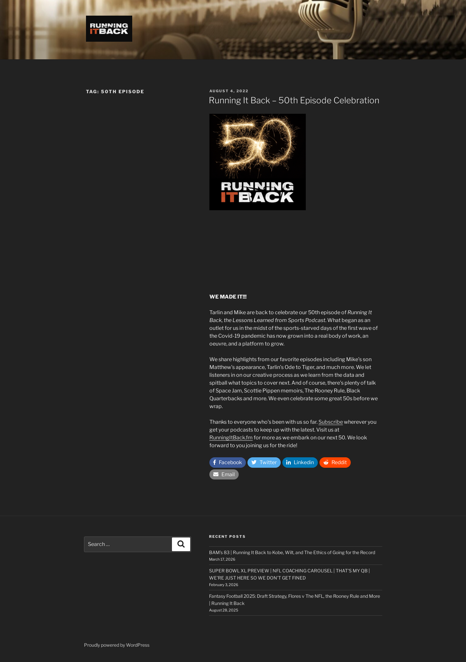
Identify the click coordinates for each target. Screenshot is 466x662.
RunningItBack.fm (231, 437)
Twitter (265, 463)
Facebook (228, 463)
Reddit (337, 463)
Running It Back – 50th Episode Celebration (294, 100)
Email (224, 475)
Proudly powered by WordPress (116, 647)
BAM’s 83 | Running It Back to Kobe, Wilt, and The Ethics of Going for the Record (292, 554)
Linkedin (302, 463)
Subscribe (330, 422)
